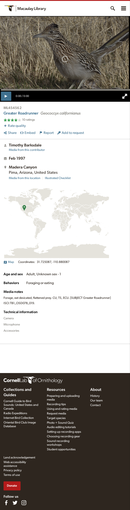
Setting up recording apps (64, 431)
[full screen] (124, 96)
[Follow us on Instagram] (24, 502)
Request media (56, 413)
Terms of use (12, 475)
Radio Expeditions (15, 413)
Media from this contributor (27, 150)
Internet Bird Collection (19, 417)
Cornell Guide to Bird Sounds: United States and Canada (21, 405)
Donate (12, 485)
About (95, 390)
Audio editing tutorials (61, 427)
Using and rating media (62, 408)
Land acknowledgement (19, 457)
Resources (56, 390)
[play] (6, 96)
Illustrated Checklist (58, 178)
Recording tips (56, 404)
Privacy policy (13, 470)
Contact (95, 405)
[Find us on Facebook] (6, 502)
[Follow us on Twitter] (15, 502)
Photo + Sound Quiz (60, 422)
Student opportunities (61, 449)
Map (9, 262)
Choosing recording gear (63, 436)
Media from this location (24, 178)
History (95, 395)
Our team (96, 400)
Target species (56, 418)
